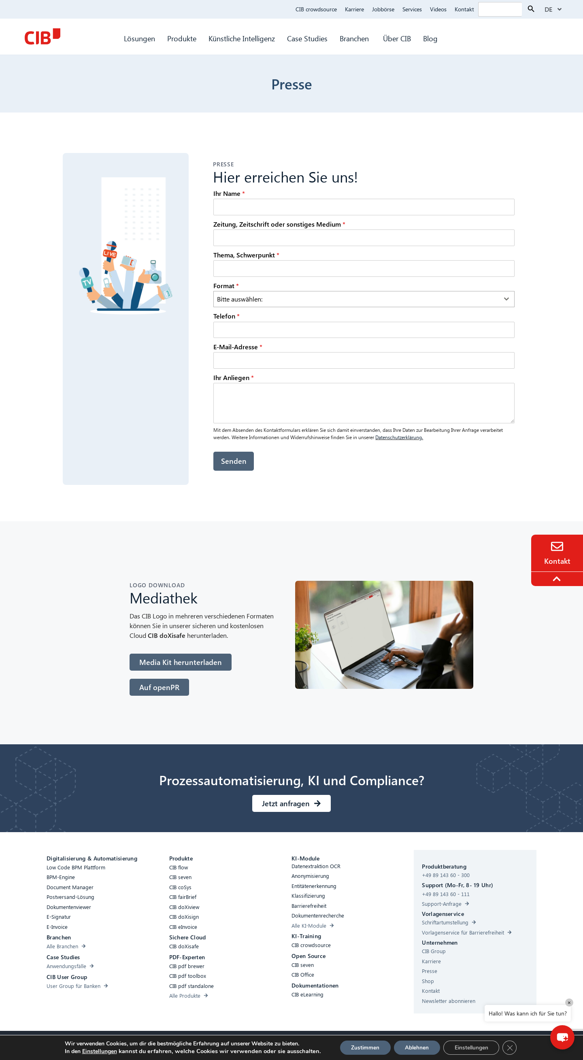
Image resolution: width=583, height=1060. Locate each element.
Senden (234, 461)
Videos (438, 9)
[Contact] (557, 546)
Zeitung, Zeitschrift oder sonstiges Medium (279, 224)
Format (226, 285)
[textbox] (356, 299)
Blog (430, 38)
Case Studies (307, 38)
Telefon (226, 316)
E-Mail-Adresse (237, 346)
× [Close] (569, 1002)
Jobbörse (383, 9)
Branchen (355, 38)
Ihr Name (229, 193)
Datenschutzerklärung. (399, 437)
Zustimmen (362, 1047)
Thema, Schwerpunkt (246, 255)
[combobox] (364, 299)
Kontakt (464, 9)
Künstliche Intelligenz (242, 38)
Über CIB (397, 38)
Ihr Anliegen (233, 377)
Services (412, 9)
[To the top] (558, 578)
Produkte (181, 38)
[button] (561, 1036)
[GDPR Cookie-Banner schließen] (513, 1047)
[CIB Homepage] (42, 36)
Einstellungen (95, 1051)
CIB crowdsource (316, 9)
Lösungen (139, 38)
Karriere (354, 9)
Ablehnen (416, 1047)
